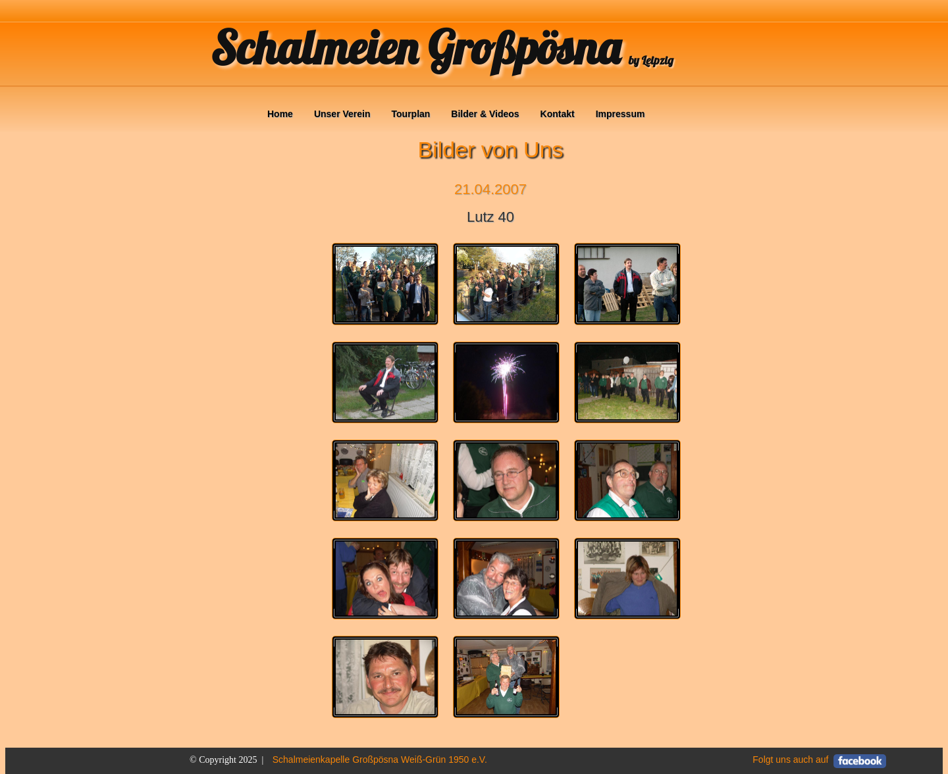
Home (280, 114)
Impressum (620, 114)
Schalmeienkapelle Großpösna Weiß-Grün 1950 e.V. (380, 759)
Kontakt (557, 114)
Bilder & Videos (485, 114)
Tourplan (411, 114)
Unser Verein (342, 114)
